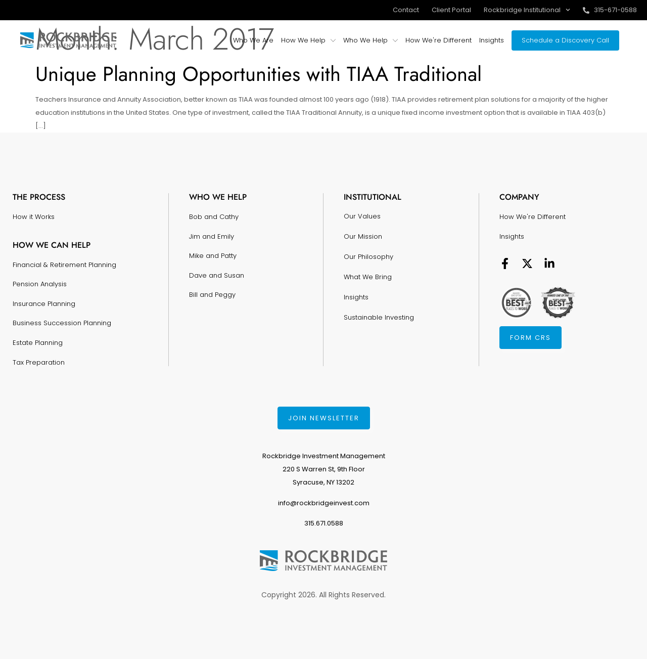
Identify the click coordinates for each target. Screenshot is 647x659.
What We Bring (368, 277)
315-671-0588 (615, 10)
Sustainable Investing (379, 317)
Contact (406, 10)
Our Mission (363, 236)
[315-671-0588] (586, 10)
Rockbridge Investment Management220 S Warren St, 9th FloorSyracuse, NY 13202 (323, 469)
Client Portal (451, 10)
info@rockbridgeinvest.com (323, 503)
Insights (356, 297)
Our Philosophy (368, 256)
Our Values (362, 216)
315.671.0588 (323, 523)
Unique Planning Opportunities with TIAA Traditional (258, 74)
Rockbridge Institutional (527, 10)
